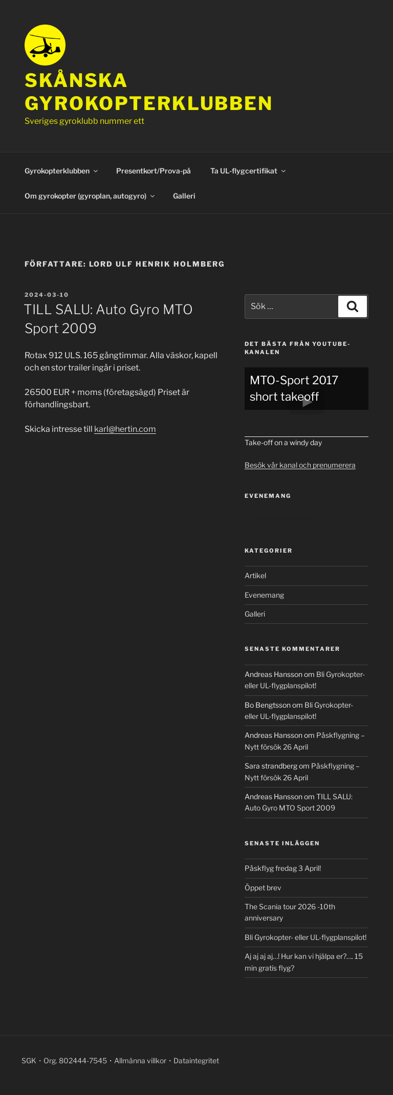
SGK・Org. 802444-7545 (64, 1060)
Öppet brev (263, 887)
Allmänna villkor (140, 1060)
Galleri (184, 195)
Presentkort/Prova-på (153, 170)
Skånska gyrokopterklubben (149, 92)
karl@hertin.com (125, 429)
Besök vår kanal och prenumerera (300, 465)
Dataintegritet (196, 1060)
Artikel (255, 575)
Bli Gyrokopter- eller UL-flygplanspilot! (305, 937)
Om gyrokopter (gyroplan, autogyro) (90, 195)
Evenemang (264, 594)
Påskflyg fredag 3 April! (283, 868)
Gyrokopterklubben (62, 170)
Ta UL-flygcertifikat (248, 170)
